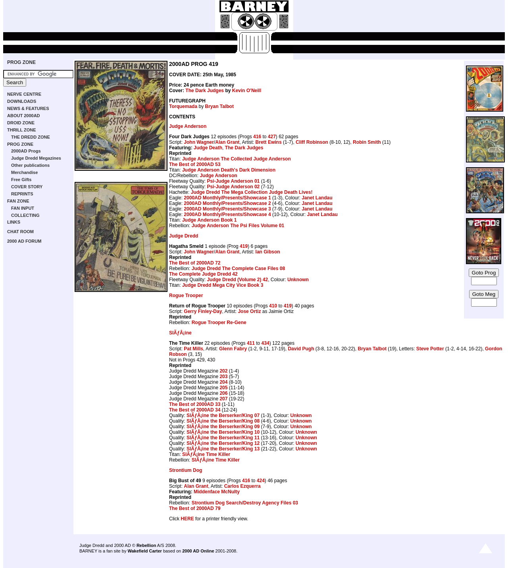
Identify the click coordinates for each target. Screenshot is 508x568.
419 (244, 246)
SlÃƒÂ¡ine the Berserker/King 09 (223, 426)
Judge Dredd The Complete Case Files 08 (238, 268)
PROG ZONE (21, 62)
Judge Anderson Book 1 (209, 220)
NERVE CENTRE (24, 94)
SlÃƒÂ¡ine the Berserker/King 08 (223, 421)
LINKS (13, 222)
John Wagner (199, 142)
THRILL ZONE (21, 130)
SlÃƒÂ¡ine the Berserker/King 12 (223, 443)
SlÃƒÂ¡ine (180, 333)
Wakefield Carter (144, 551)
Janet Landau (317, 198)
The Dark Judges (204, 90)
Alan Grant (227, 142)
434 (265, 343)
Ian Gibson (268, 252)
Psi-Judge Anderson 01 (233, 181)
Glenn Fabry (233, 349)
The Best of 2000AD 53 (194, 164)
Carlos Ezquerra (242, 486)
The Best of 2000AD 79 (194, 508)
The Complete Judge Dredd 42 (203, 274)
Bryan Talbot (219, 106)
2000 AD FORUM (24, 241)
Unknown (298, 279)
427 (272, 136)
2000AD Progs (26, 151)
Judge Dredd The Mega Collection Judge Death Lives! (252, 192)
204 (223, 382)
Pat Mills (193, 349)
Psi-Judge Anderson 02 (233, 186)
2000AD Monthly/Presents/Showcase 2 (227, 203)
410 (273, 306)
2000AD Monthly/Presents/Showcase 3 (227, 209)
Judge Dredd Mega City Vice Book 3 (223, 285)
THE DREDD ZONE (30, 137)
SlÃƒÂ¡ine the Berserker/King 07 (223, 415)
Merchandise (24, 172)
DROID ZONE (21, 122)
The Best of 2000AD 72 (194, 263)
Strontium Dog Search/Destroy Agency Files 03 (245, 503)
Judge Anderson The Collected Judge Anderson (236, 159)
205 (223, 387)
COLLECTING (25, 215)
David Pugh (301, 349)
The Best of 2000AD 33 (194, 404)
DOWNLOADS (21, 101)
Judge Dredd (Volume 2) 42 (237, 279)
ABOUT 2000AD (23, 115)
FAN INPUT (22, 208)
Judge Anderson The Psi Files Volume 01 (238, 225)
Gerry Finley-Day (203, 311)
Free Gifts (21, 179)
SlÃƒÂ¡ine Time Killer (206, 454)
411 (251, 343)
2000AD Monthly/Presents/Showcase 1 (227, 198)
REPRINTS (22, 193)
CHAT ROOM (20, 231)
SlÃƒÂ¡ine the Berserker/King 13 (223, 449)
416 (257, 136)
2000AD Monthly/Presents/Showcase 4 (227, 214)
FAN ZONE (18, 201)
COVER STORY (26, 186)
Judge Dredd (183, 236)
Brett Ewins (269, 142)
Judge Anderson (187, 126)
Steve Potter (430, 349)
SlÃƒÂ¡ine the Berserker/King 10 (223, 432)
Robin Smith (367, 142)
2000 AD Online (198, 551)
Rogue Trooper (186, 295)
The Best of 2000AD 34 (194, 410)
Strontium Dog (185, 470)
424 (261, 480)
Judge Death (208, 148)
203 (223, 376)
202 (223, 371)
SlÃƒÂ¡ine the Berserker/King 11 (223, 437)
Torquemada (183, 106)
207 (223, 399)
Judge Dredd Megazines (36, 158)
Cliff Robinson (312, 142)
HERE (187, 519)
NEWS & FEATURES (28, 108)
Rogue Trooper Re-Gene (219, 322)
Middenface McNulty (217, 492)
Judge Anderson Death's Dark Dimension (228, 170)
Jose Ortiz (249, 311)
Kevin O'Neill (247, 90)
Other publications (30, 165)
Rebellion (146, 545)
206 (223, 393)
